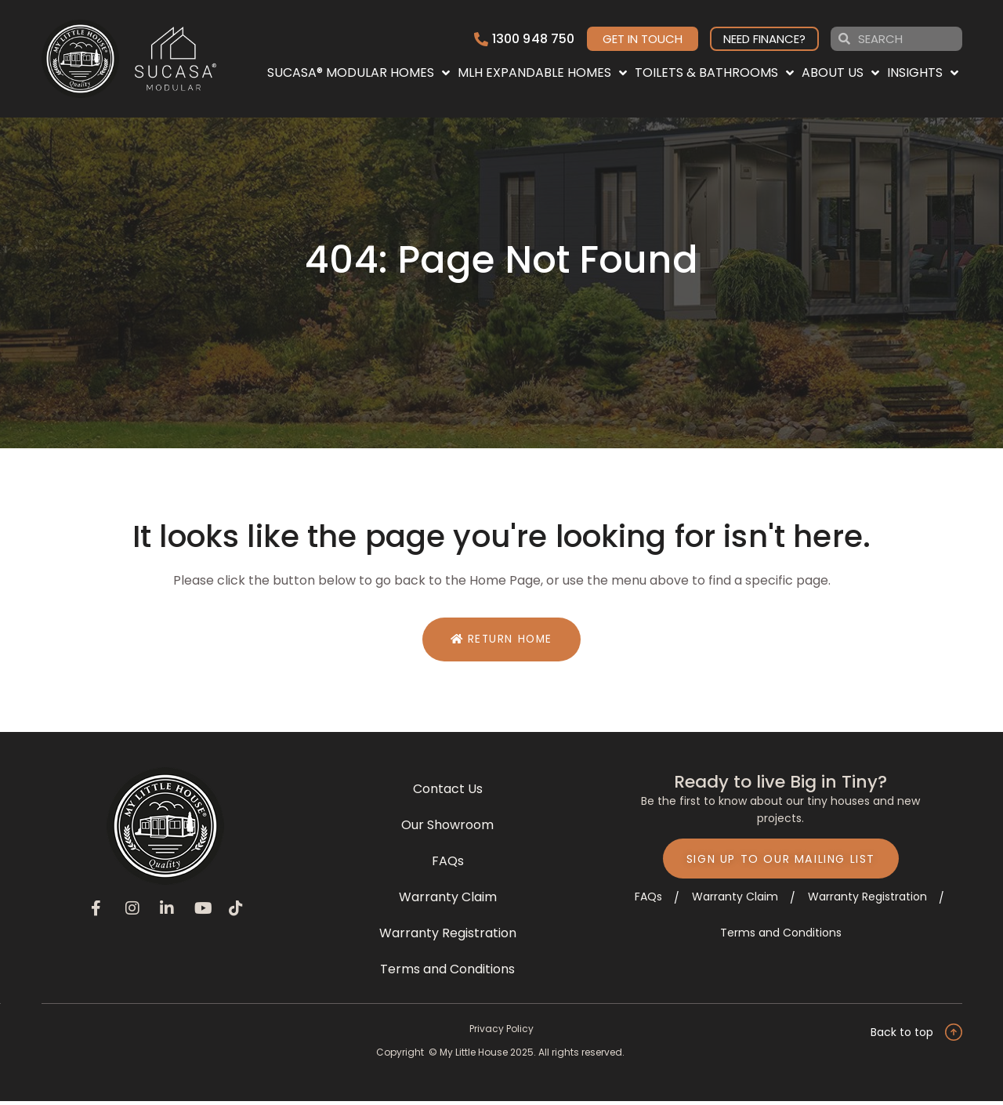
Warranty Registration (447, 936)
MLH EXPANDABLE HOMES (542, 73)
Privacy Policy (501, 1031)
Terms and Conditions (447, 972)
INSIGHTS (922, 73)
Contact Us (448, 792)
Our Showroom (447, 828)
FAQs (448, 864)
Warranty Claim (448, 900)
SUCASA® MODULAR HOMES (358, 73)
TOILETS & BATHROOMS (714, 73)
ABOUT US (840, 73)
